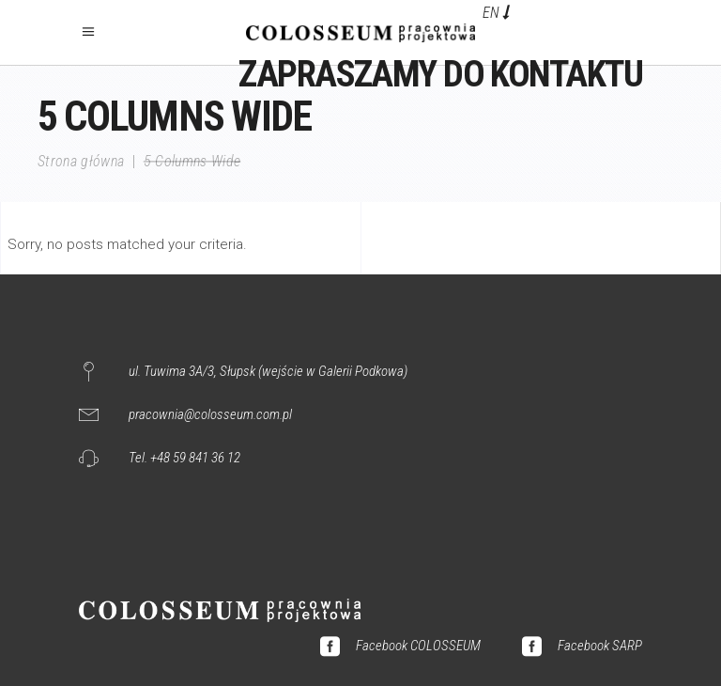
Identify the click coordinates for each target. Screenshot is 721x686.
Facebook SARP (600, 645)
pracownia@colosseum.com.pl (210, 414)
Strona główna (81, 161)
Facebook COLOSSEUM (418, 645)
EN (491, 13)
